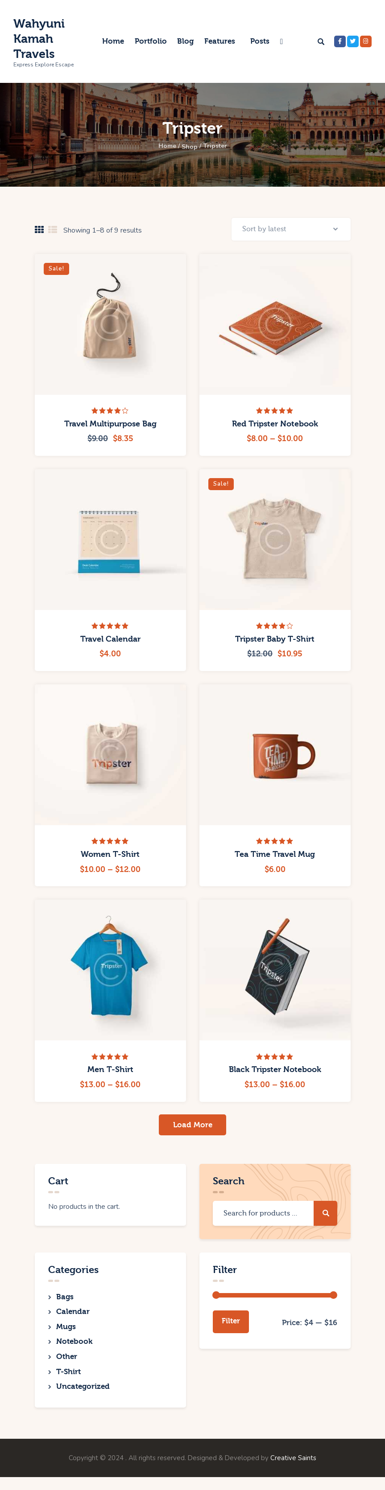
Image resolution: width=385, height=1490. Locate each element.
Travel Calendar (110, 641)
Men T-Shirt (110, 1072)
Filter (231, 1325)
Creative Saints (293, 1470)
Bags (65, 1301)
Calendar (73, 1317)
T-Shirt (68, 1382)
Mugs (66, 1333)
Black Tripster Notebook (275, 1072)
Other (66, 1366)
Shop (189, 146)
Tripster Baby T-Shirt (275, 641)
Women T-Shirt (110, 857)
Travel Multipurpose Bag (110, 426)
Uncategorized (83, 1398)
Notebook (74, 1350)
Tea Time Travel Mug (275, 857)
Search (325, 1216)
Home (163, 146)
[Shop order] (291, 230)
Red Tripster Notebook (275, 426)
